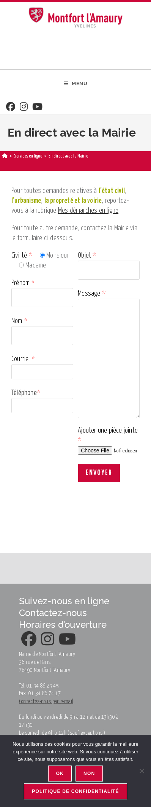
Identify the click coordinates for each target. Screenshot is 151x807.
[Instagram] (24, 107)
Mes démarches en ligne (88, 210)
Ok (60, 773)
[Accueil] (5, 156)
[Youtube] (37, 107)
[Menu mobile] (76, 84)
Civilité (21, 255)
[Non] (141, 771)
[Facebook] (10, 107)
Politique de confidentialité (75, 791)
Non (89, 773)
